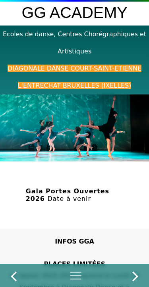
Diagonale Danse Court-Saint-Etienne (74, 68)
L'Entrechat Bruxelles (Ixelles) (74, 85)
